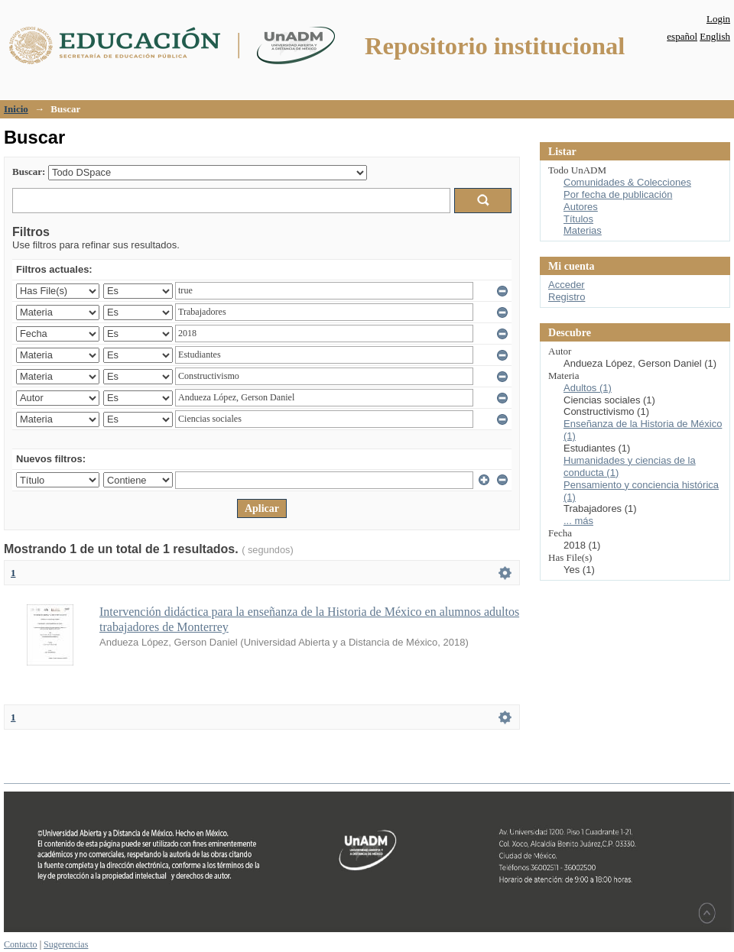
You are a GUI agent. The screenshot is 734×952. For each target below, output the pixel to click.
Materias (582, 230)
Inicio (16, 109)
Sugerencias (66, 944)
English (715, 36)
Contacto (20, 944)
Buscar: (28, 171)
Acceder (566, 284)
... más (578, 520)
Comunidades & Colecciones (627, 182)
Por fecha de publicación (617, 194)
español (682, 36)
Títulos (578, 219)
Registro (566, 297)
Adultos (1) (587, 387)
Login (718, 18)
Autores (580, 206)
